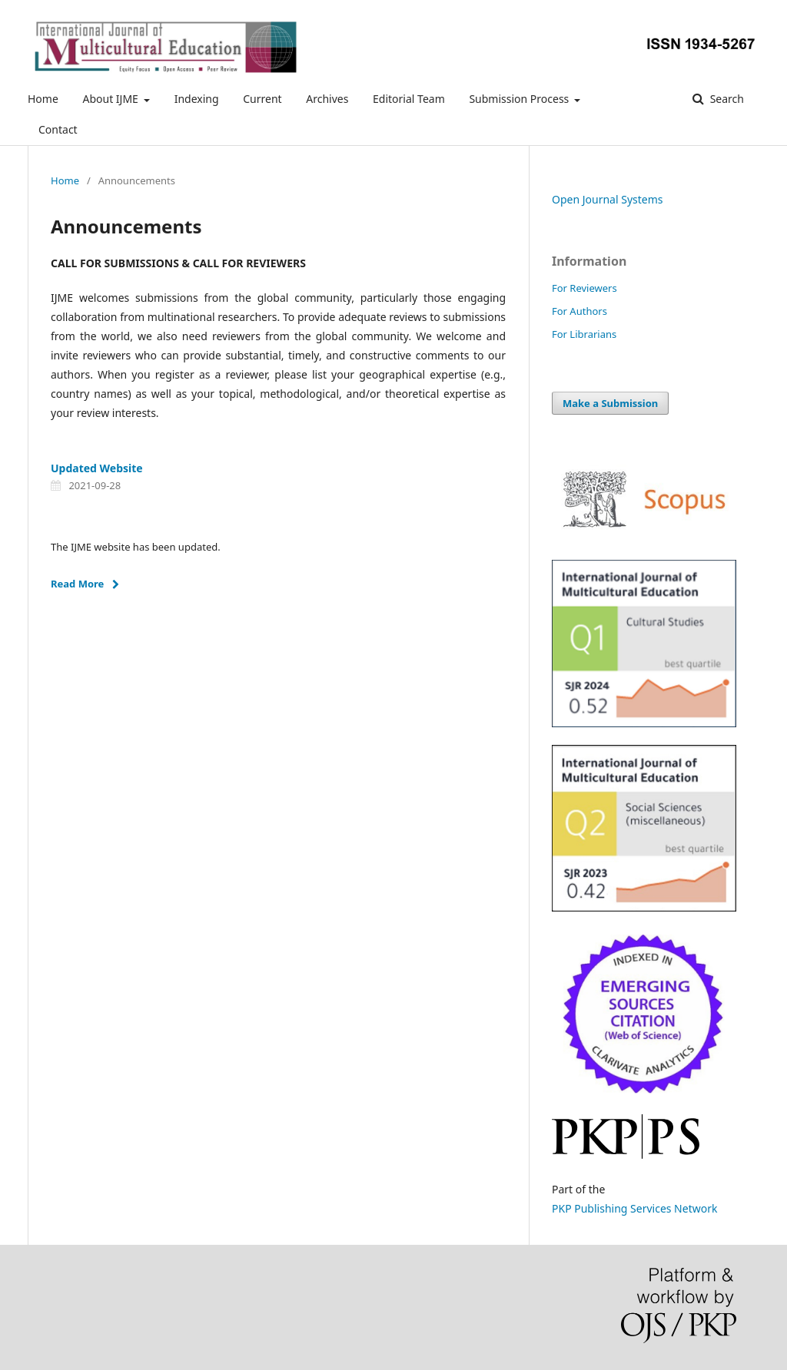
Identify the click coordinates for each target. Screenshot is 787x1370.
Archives (327, 98)
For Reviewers (584, 288)
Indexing (196, 98)
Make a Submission (610, 403)
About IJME (111, 98)
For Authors (579, 311)
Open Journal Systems (607, 199)
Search (725, 98)
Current (262, 98)
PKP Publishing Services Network (634, 1208)
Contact (58, 129)
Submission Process (520, 98)
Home (43, 98)
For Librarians (584, 334)
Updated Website (97, 468)
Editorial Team (409, 98)
